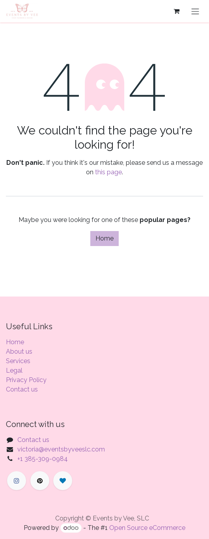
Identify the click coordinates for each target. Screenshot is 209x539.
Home (104, 238)
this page (108, 172)
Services (18, 361)
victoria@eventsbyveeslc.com (61, 449)
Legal (14, 370)
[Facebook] (16, 480)
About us (19, 351)
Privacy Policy (26, 380)
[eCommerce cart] (176, 11)
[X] (39, 480)
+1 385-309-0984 (42, 459)
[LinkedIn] (62, 480)
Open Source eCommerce (147, 528)
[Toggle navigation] (195, 11)
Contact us (22, 389)
